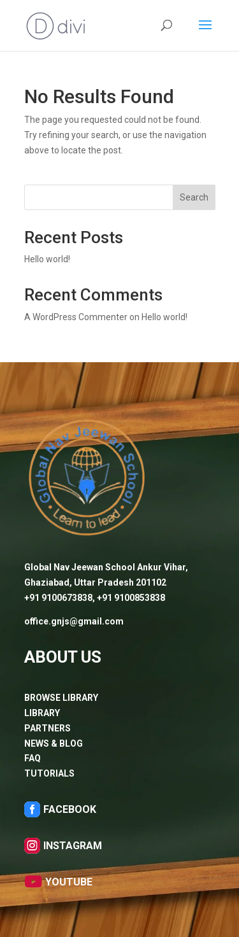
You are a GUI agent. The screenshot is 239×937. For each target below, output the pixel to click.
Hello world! (47, 259)
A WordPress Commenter (75, 317)
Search (194, 197)
